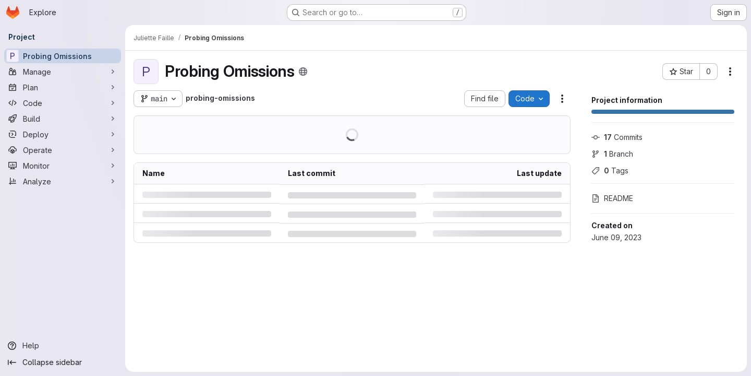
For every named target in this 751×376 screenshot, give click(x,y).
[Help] (62, 345)
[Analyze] (62, 181)
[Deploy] (62, 134)
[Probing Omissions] (62, 56)
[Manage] (62, 71)
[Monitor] (62, 165)
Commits (617, 137)
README (612, 198)
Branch (612, 153)
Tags (609, 170)
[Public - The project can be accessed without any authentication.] (303, 71)
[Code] (62, 103)
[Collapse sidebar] (62, 362)
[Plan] (62, 87)
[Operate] (62, 150)
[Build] (62, 118)
